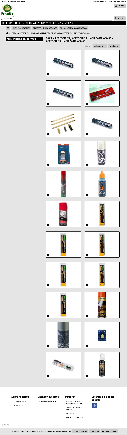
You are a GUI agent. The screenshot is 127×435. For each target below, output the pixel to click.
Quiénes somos (19, 401)
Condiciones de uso (47, 401)
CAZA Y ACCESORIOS (20, 33)
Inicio (8, 33)
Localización (18, 405)
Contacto (5, 425)
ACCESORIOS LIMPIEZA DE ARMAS (45, 33)
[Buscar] (62, 18)
